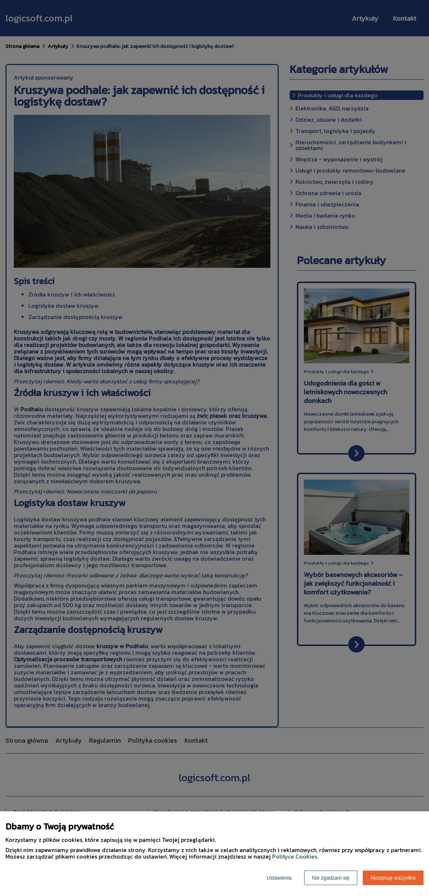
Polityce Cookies (294, 856)
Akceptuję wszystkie (393, 878)
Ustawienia (279, 878)
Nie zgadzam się (331, 878)
